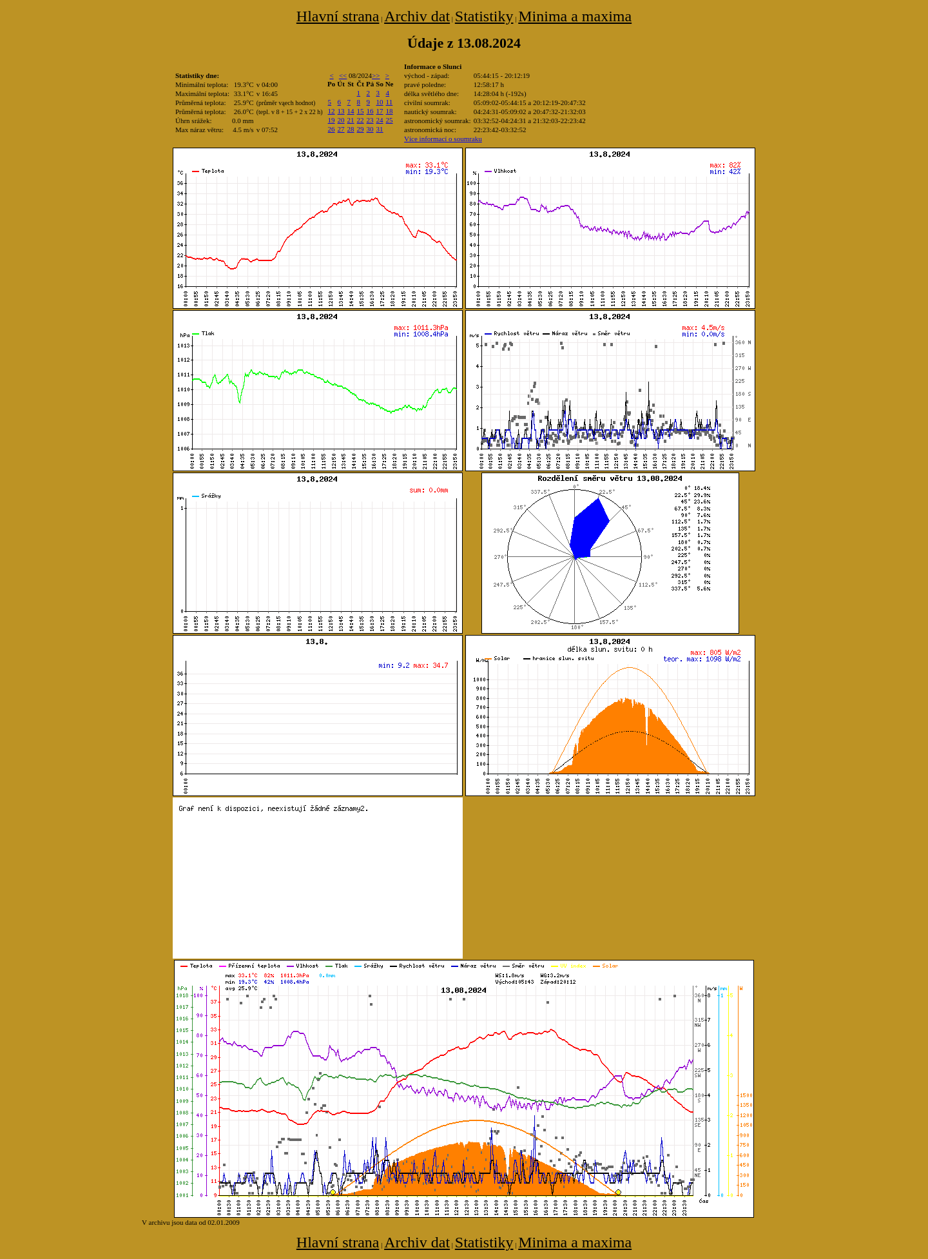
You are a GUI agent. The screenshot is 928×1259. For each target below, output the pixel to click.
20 (341, 120)
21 (350, 120)
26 (331, 129)
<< (343, 75)
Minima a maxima (575, 16)
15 (360, 111)
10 (379, 102)
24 (379, 120)
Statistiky (484, 16)
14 (350, 111)
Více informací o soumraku (443, 138)
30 (370, 129)
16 (370, 111)
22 (360, 120)
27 (341, 129)
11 (389, 102)
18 (389, 111)
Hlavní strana (338, 16)
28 (350, 129)
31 (379, 129)
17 (379, 111)
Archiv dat (417, 16)
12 (331, 111)
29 (360, 129)
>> (376, 75)
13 (341, 111)
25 (389, 120)
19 (331, 120)
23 (370, 120)
